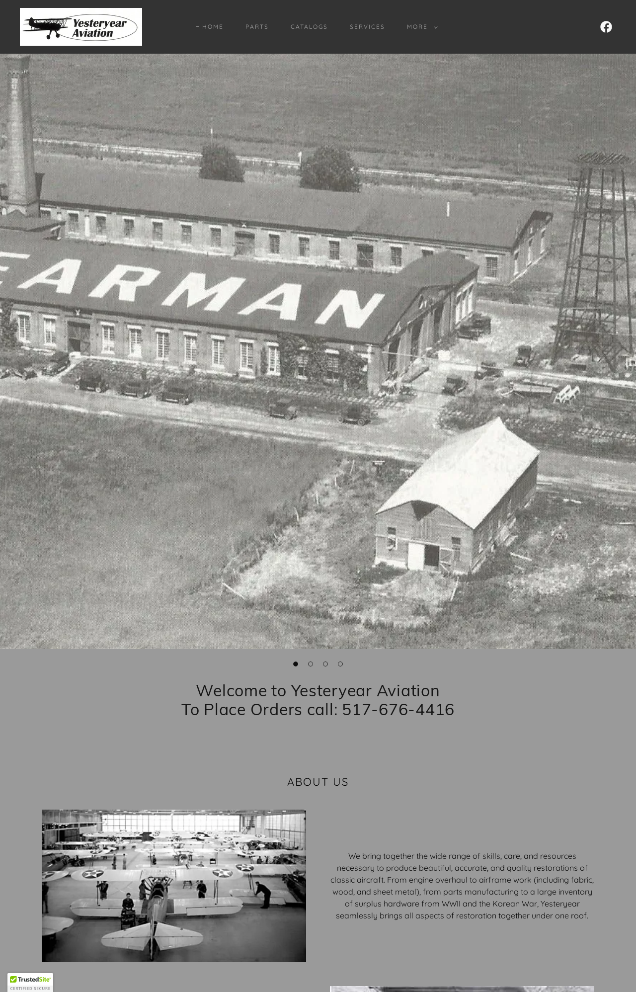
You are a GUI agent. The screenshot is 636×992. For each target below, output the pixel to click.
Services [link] (367, 26)
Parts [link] (257, 26)
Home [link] (213, 26)
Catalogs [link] (309, 26)
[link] (81, 26)
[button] (420, 27)
